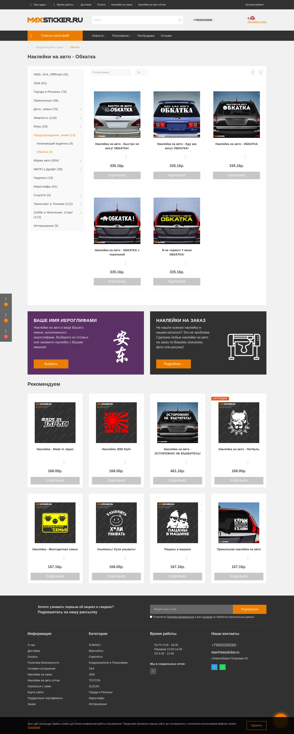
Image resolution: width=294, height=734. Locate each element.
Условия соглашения (41, 668)
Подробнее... (173, 364)
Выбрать (51, 364)
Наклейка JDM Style (116, 449)
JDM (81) (40, 83)
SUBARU (95, 645)
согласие (207, 617)
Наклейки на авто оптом (152, 4)
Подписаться (249, 609)
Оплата (101, 4)
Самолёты (96, 656)
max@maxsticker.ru (225, 652)
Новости (99, 35)
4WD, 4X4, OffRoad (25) (51, 74)
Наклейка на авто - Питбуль (238, 449)
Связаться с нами (39, 686)
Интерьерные (98, 704)
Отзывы (166, 35)
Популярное (121, 35)
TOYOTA (94, 680)
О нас (31, 645)
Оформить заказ (257, 21)
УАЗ (91, 668)
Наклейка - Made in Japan (55, 449)
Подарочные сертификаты (45, 698)
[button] (39, 4)
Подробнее (117, 175)
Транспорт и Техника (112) (53, 204)
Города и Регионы (100, 692)
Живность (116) (45, 117)
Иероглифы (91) (45, 186)
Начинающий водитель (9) (55, 143)
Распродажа (145, 35)
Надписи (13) (43, 177)
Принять (256, 725)
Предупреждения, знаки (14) (55, 135)
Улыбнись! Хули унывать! (116, 549)
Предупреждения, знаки (49, 47)
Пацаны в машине (177, 549)
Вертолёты (96, 650)
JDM (92, 674)
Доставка (86, 4)
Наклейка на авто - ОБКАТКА (236, 144)
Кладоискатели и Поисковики (108, 662)
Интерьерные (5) (46, 225)
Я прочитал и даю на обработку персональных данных (203, 617)
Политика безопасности (180, 617)
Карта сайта (35, 692)
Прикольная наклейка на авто (239, 549)
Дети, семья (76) (46, 109)
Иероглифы (96, 698)
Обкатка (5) (45, 152)
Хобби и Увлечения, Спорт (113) (53, 215)
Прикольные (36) (46, 100)
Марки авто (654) (46, 160)
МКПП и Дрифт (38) (48, 169)
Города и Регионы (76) (50, 91)
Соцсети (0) (42, 195)
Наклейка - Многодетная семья (55, 549)
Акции (32, 704)
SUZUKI (94, 686)
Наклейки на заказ (121, 4)
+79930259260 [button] (225, 645)
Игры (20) (41, 126)
